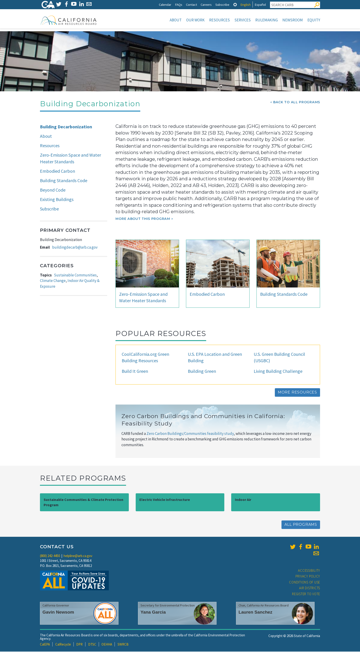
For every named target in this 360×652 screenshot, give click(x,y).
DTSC (92, 645)
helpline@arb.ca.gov (78, 556)
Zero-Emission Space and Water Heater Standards (70, 158)
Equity (313, 20)
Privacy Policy (307, 576)
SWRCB (123, 645)
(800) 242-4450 (50, 556)
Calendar (165, 4)
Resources (219, 20)
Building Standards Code (63, 181)
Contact (191, 4)
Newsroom (292, 20)
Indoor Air (243, 500)
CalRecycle (63, 645)
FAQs (178, 4)
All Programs (300, 525)
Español (260, 4)
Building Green (202, 371)
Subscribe (222, 4)
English (245, 4)
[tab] (235, 4)
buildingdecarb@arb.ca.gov (75, 247)
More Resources (297, 393)
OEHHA (106, 645)
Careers (206, 4)
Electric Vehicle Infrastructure (164, 500)
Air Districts (309, 588)
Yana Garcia (153, 612)
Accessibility (309, 571)
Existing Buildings (56, 200)
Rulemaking (266, 20)
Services (242, 20)
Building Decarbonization (66, 127)
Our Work (195, 20)
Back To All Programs (296, 103)
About (176, 20)
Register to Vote (306, 594)
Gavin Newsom (58, 612)
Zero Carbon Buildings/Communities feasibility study (190, 434)
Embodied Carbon (57, 171)
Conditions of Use (304, 582)
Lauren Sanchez (255, 612)
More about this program (142, 219)
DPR (79, 645)
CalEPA (45, 645)
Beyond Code (52, 190)
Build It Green (135, 371)
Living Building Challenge (278, 371)
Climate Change (53, 281)
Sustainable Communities (75, 275)
